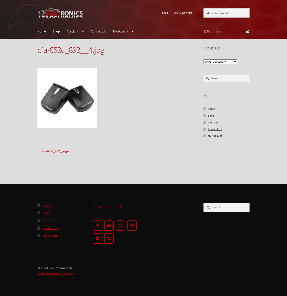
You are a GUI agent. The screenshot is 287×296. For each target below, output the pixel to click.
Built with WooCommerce (55, 273)
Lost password (183, 12)
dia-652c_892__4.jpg (56, 151)
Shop (56, 31)
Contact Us (98, 31)
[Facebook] (97, 225)
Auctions (73, 31)
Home (41, 31)
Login (165, 12)
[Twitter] (120, 225)
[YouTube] (109, 225)
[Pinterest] (132, 225)
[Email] (97, 238)
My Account (121, 31)
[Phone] (109, 238)
